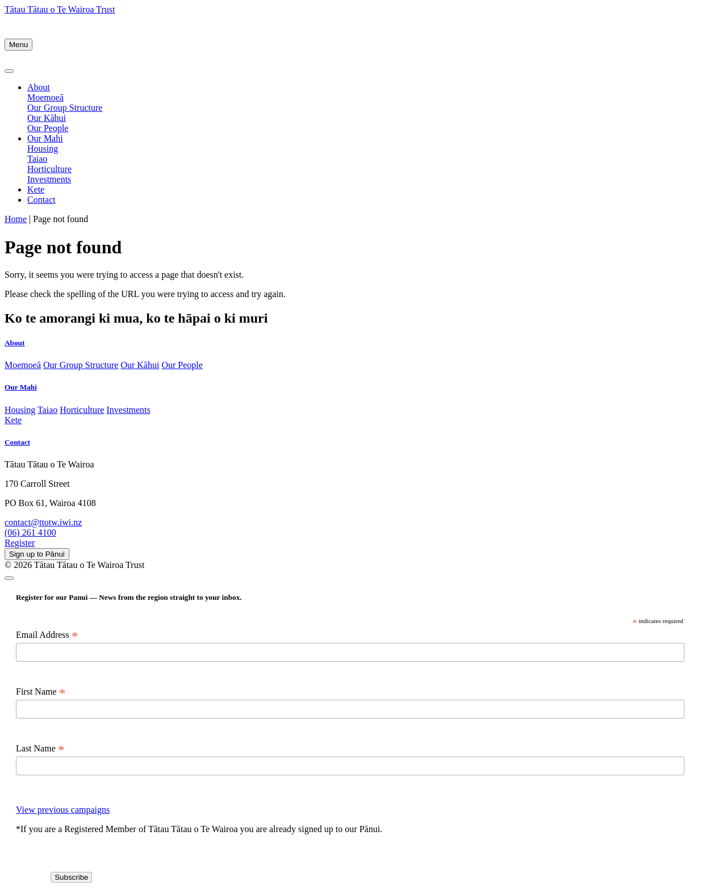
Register (20, 543)
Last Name (40, 748)
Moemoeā (45, 97)
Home (16, 219)
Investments (49, 179)
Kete (35, 189)
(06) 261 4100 (30, 532)
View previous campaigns (63, 809)
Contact (41, 199)
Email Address (47, 635)
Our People (47, 128)
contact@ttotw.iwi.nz (43, 522)
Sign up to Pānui (37, 554)
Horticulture (49, 169)
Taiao (37, 159)
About (38, 87)
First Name (41, 692)
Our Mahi (45, 138)
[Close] (9, 71)
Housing (42, 148)
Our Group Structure (64, 107)
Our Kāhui (46, 118)
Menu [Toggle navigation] (18, 44)
